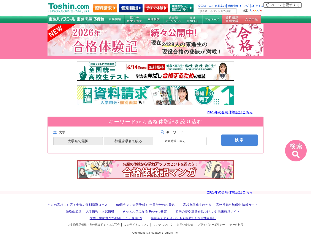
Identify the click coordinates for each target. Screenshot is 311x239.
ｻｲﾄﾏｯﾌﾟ (245, 6)
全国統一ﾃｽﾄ (205, 6)
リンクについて (162, 224)
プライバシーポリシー (211, 224)
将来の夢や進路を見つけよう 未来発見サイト (208, 211)
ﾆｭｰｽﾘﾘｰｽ (257, 6)
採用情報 (232, 6)
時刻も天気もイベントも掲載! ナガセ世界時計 (183, 218)
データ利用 (236, 224)
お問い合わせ (185, 224)
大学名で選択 (78, 141)
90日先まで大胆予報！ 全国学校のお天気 (145, 204)
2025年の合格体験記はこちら (230, 112)
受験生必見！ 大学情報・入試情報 (90, 211)
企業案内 (220, 6)
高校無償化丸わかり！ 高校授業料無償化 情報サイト (220, 204)
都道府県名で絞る (128, 141)
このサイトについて (136, 224)
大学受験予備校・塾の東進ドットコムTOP (94, 224)
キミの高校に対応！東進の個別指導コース (78, 204)
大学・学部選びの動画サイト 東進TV (116, 218)
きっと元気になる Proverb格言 (145, 211)
